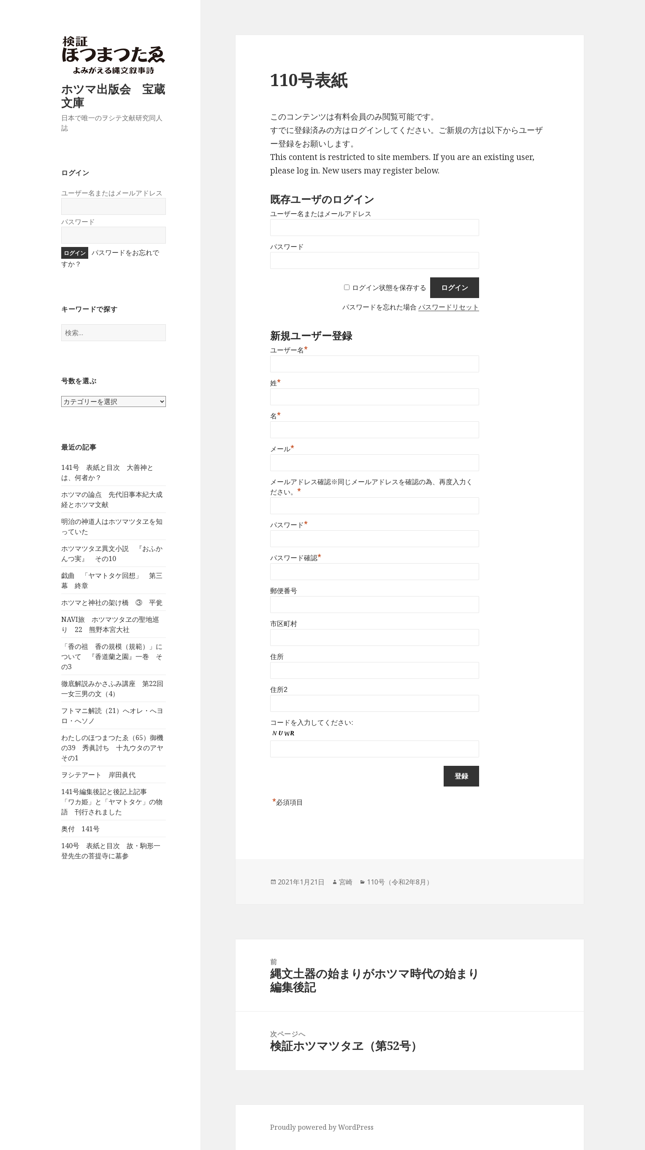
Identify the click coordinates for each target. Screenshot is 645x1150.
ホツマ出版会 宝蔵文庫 (113, 95)
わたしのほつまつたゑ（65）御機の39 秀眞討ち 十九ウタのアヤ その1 (115, 747)
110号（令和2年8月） (400, 882)
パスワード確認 (295, 557)
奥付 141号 (80, 828)
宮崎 (345, 882)
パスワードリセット (448, 307)
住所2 (278, 689)
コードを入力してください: (311, 722)
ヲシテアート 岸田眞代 (98, 774)
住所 (277, 656)
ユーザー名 (289, 350)
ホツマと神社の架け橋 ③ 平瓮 (112, 602)
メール (282, 449)
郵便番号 (283, 590)
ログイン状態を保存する (389, 287)
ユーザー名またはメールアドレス (112, 193)
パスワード (78, 221)
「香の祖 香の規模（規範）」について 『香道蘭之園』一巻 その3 (112, 656)
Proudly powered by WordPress (322, 1127)
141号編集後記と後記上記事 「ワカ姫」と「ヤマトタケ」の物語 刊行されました (112, 801)
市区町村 (283, 623)
